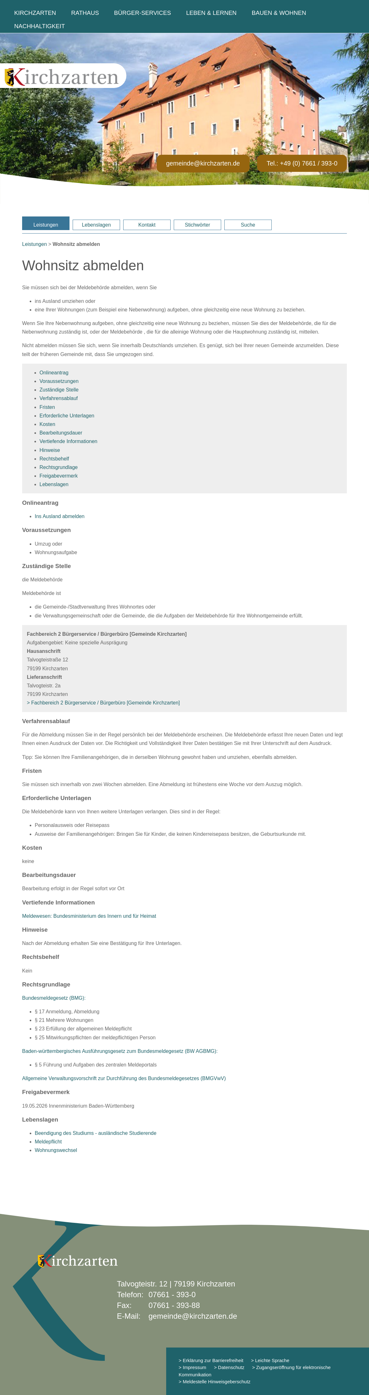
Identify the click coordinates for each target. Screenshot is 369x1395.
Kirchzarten (35, 12)
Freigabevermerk (58, 476)
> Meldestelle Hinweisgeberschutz (215, 1381)
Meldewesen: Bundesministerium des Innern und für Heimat (89, 916)
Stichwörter (197, 225)
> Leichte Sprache (269, 1360)
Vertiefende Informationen (68, 441)
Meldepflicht (48, 1141)
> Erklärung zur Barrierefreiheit (211, 1360)
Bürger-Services (142, 12)
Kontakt (146, 225)
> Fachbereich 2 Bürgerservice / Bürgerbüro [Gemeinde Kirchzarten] (103, 702)
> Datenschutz (229, 1367)
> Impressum (192, 1367)
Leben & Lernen (211, 12)
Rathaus (85, 12)
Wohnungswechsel (56, 1150)
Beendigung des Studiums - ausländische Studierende (95, 1133)
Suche (248, 225)
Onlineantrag (54, 372)
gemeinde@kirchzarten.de (203, 163)
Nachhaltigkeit (39, 26)
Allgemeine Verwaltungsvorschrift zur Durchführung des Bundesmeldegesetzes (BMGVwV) (124, 1078)
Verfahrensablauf (58, 398)
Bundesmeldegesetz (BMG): (54, 998)
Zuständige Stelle (59, 389)
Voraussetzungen (59, 381)
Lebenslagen (96, 225)
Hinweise (49, 450)
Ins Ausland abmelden (59, 516)
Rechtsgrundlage (58, 467)
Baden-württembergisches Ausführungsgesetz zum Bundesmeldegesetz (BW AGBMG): (120, 1051)
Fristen (47, 407)
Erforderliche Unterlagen (66, 415)
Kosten (47, 424)
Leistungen (45, 225)
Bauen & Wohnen (279, 12)
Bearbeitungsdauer (60, 432)
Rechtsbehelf (54, 458)
